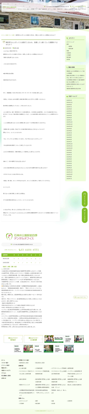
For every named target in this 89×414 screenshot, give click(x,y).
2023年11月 (69, 144)
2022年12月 (69, 168)
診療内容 (44, 9)
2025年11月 (69, 101)
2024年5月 (69, 136)
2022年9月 (69, 174)
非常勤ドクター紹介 (36, 9)
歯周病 (70, 46)
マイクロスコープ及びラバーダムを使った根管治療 (26, 372)
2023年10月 (69, 146)
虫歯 (18, 48)
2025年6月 (69, 108)
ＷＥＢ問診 (84, 215)
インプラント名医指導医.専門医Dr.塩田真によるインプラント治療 (75, 373)
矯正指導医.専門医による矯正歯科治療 (42, 380)
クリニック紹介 (52, 9)
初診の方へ (60, 9)
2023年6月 (69, 155)
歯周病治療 (70, 368)
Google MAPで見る (80, 297)
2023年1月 (69, 166)
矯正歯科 (69, 57)
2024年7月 (69, 131)
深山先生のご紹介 (40, 362)
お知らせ (3, 378)
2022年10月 (69, 172)
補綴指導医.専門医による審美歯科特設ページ (75, 380)
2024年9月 (69, 127)
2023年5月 (69, 157)
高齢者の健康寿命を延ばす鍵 (74, 88)
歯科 (15, 48)
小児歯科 (69, 54)
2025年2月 (69, 116)
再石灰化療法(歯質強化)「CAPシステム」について (42, 391)
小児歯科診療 (38, 368)
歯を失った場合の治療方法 (74, 384)
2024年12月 (69, 121)
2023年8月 (69, 151)
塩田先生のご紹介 (24, 362)
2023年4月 (69, 159)
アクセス (3, 373)
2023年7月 (69, 153)
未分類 (68, 59)
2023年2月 (69, 164)
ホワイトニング (70, 42)
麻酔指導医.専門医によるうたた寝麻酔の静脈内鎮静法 (42, 386)
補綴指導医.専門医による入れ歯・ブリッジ (59, 386)
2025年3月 (69, 114)
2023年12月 (69, 142)
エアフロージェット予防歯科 (59, 368)
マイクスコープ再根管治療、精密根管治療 (42, 372)
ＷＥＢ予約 (84, 199)
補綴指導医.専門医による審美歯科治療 (59, 380)
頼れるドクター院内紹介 (13, 339)
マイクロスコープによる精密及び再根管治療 (59, 372)
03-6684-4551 (29, 250)
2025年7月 (69, 106)
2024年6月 (69, 134)
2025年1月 (69, 119)
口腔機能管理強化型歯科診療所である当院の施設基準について (26, 393)
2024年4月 (69, 138)
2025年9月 (69, 104)
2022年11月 (69, 170)
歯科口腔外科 (22, 379)
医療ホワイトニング (24, 384)
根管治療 (71, 48)
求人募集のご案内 (6, 375)
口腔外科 (69, 52)
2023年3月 (69, 161)
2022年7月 (69, 176)
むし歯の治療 (22, 368)
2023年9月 (69, 149)
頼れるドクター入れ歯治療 (33, 339)
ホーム (20, 9)
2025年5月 (69, 110)
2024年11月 (69, 123)
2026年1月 (69, 99)
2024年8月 (69, 129)
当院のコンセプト (69, 9)
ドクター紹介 (26, 9)
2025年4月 (69, 112)
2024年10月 (69, 125)
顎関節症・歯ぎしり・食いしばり (59, 391)
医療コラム (78, 9)
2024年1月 (69, 140)
